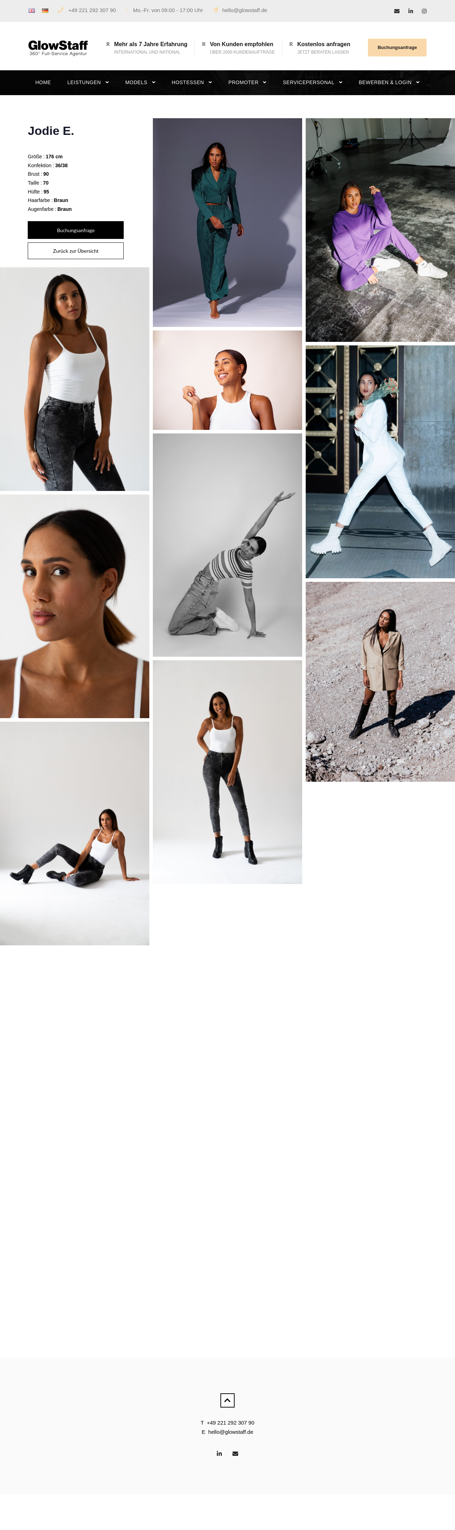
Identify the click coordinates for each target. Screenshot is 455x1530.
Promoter (243, 82)
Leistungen (84, 82)
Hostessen (188, 82)
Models (136, 82)
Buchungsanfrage (397, 47)
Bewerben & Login (385, 82)
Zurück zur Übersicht (75, 251)
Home (43, 82)
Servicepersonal (308, 82)
